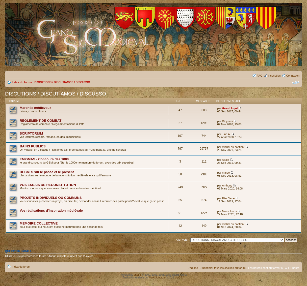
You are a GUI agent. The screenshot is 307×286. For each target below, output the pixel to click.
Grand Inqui (230, 108)
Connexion (292, 75)
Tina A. (226, 134)
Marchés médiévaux (35, 108)
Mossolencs (229, 211)
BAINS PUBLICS (33, 146)
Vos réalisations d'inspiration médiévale (51, 210)
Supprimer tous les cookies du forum (223, 267)
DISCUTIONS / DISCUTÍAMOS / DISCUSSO (62, 82)
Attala (225, 159)
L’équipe (193, 267)
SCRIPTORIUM (31, 133)
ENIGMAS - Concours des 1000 (44, 159)
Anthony (227, 185)
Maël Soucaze (157, 277)
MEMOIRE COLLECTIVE (39, 223)
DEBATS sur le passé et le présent (47, 172)
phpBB (137, 274)
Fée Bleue (228, 198)
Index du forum (22, 82)
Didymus (227, 121)
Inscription (274, 75)
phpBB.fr (180, 277)
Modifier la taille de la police (295, 82)
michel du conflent (233, 146)
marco (226, 172)
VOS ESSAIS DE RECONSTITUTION (48, 185)
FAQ (259, 75)
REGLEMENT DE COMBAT (40, 120)
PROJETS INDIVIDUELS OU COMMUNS (51, 198)
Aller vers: (182, 239)
